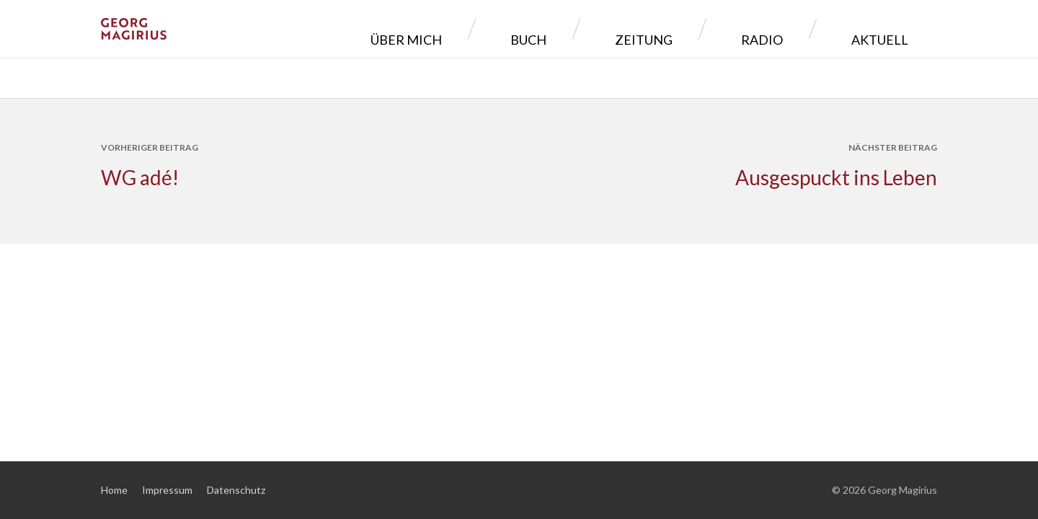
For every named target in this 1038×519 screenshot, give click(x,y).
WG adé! (140, 177)
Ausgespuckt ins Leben (836, 177)
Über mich (550, 28)
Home (114, 490)
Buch (639, 28)
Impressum (167, 490)
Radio (806, 28)
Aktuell (890, 28)
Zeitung (721, 28)
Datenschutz (236, 490)
